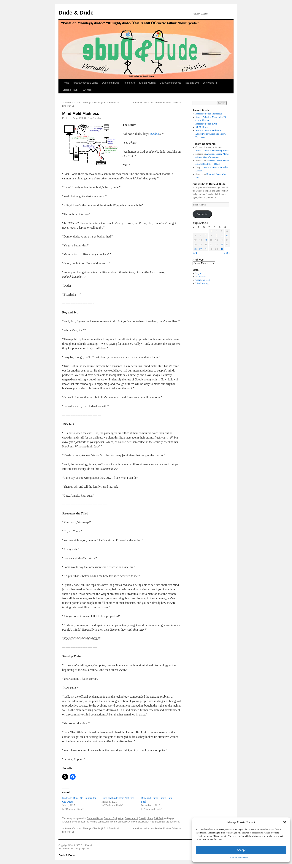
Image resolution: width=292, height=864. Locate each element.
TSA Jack (86, 89)
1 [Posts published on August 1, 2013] (211, 231)
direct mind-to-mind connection (93, 821)
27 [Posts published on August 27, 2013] (200, 249)
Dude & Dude (75, 12)
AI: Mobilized (202, 127)
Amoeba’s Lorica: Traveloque (209, 113)
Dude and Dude (110, 82)
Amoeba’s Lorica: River (206, 123)
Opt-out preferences (239, 857)
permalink (174, 821)
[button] (284, 822)
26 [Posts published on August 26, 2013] (195, 249)
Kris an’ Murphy (147, 82)
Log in (198, 273)
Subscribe (202, 214)
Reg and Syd (192, 82)
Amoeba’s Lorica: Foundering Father (212, 150)
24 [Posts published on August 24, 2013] (221, 244)
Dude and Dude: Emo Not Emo (117, 798)
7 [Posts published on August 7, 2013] (206, 235)
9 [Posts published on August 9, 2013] (216, 235)
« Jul (195, 253)
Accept (241, 850)
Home (66, 82)
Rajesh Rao (148, 821)
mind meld (136, 821)
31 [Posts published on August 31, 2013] (221, 249)
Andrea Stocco (69, 821)
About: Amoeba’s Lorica (85, 82)
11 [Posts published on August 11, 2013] (227, 235)
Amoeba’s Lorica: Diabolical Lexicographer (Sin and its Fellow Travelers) (211, 133)
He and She (129, 82)
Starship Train (70, 89)
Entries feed (201, 276)
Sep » (227, 253)
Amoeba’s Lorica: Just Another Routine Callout (156, 102)
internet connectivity (119, 821)
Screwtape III (210, 82)
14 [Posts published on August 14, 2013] (206, 240)
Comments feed (203, 280)
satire (120, 818)
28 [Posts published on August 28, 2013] (206, 249)
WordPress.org (202, 283)
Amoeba (97, 118)
